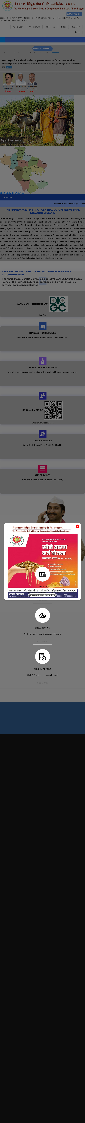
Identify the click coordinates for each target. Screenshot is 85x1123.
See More (42, 600)
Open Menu (2, 39)
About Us (42, 587)
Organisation (42, 628)
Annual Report (42, 669)
